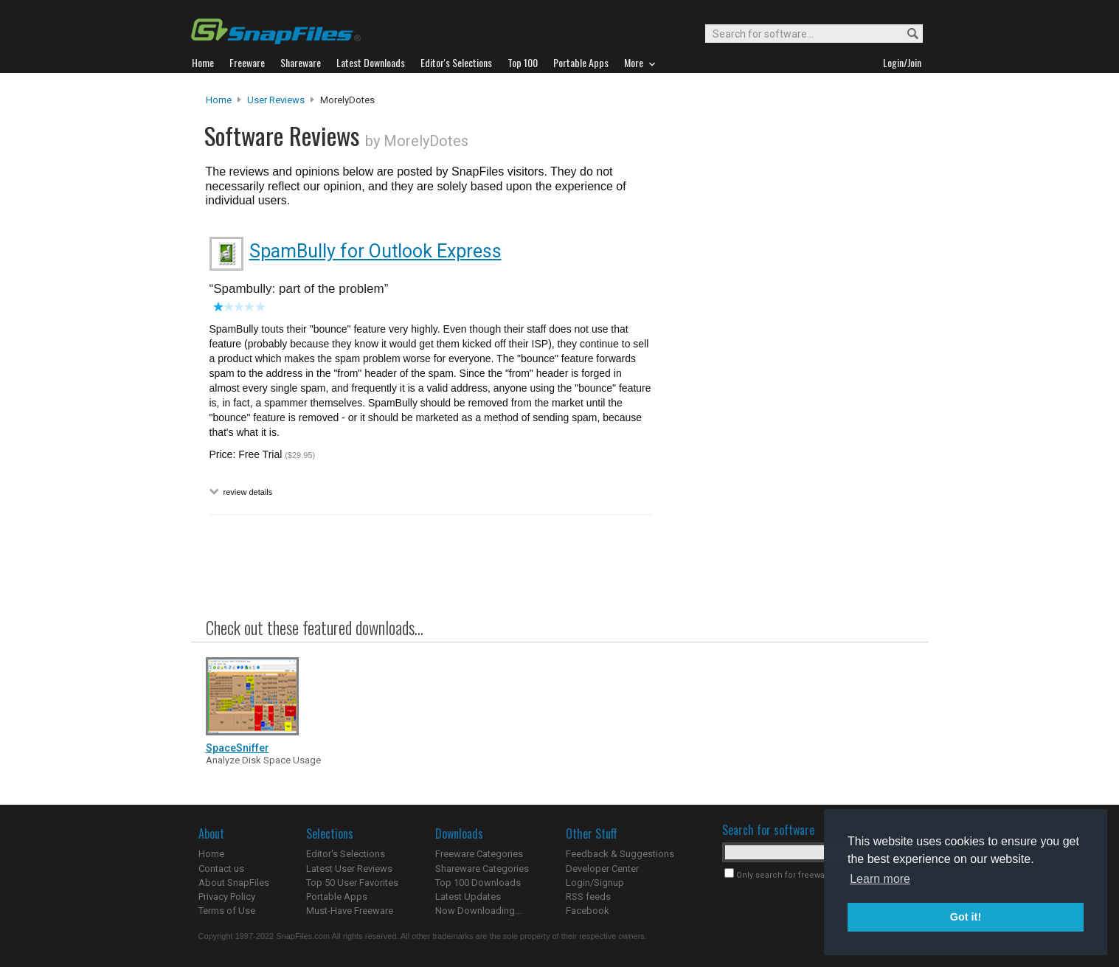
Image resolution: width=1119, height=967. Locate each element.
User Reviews (276, 99)
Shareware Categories (482, 868)
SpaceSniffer (237, 748)
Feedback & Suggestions (620, 853)
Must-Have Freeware (349, 910)
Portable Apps (336, 896)
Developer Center (602, 868)
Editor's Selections (345, 853)
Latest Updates (468, 896)
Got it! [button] (965, 917)
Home (219, 99)
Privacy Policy (226, 896)
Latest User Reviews (349, 868)
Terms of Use (226, 910)
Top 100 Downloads (478, 882)
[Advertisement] (788, 393)
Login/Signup (595, 882)
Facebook (587, 910)
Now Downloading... (478, 910)
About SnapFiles (233, 882)
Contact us (221, 868)
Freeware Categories (479, 853)
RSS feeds (588, 896)
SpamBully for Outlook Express (375, 251)
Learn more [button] (880, 879)
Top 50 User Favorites (352, 882)
